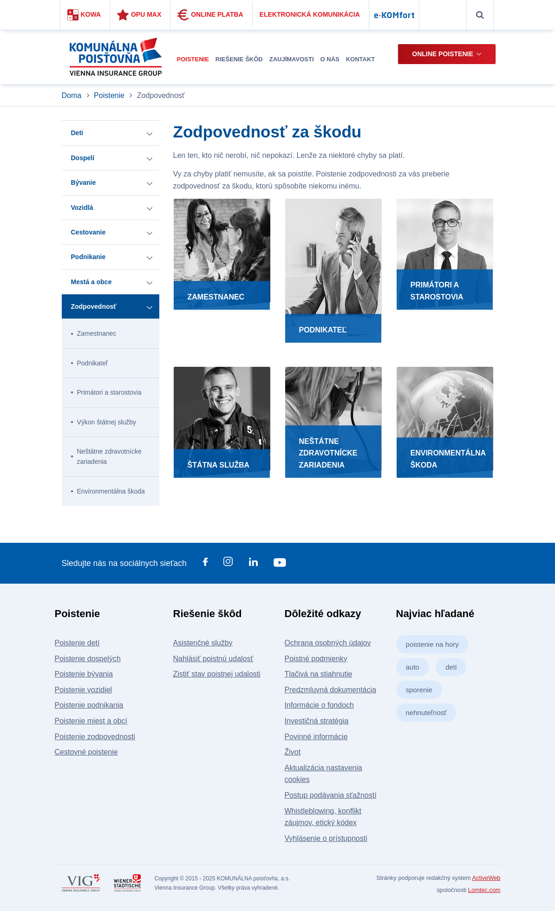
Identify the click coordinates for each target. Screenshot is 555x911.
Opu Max (139, 14)
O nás (330, 59)
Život (293, 752)
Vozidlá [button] (82, 207)
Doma (73, 95)
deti (451, 667)
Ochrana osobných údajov (328, 643)
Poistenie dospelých (88, 659)
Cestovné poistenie (86, 752)
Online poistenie (442, 54)
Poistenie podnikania (89, 705)
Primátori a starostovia (109, 392)
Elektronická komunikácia (310, 14)
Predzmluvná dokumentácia (330, 690)
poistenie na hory (432, 644)
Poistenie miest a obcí (91, 721)
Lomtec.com (484, 889)
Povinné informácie (316, 737)
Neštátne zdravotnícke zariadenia (109, 456)
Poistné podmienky (316, 659)
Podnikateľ (92, 363)
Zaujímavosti (291, 59)
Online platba (210, 14)
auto (412, 667)
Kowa (84, 14)
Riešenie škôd (239, 59)
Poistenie (193, 59)
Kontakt (360, 59)
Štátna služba (219, 465)
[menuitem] (193, 60)
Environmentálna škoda (111, 491)
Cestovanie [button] (88, 232)
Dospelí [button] (83, 158)
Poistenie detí (77, 643)
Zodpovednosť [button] (94, 306)
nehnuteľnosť (426, 712)
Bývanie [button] (83, 182)
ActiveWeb (486, 877)
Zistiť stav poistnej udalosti (217, 674)
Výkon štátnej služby (107, 422)
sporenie (419, 690)
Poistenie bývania (84, 674)
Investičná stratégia (317, 721)
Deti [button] (77, 133)
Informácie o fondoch (319, 705)
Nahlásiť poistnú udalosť (213, 659)
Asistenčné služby (203, 643)
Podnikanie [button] (88, 256)
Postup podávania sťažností (331, 795)
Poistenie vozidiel (83, 690)
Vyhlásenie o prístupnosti (326, 838)
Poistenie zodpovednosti (95, 737)
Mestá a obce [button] (91, 282)
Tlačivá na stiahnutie (319, 674)
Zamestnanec (97, 333)
